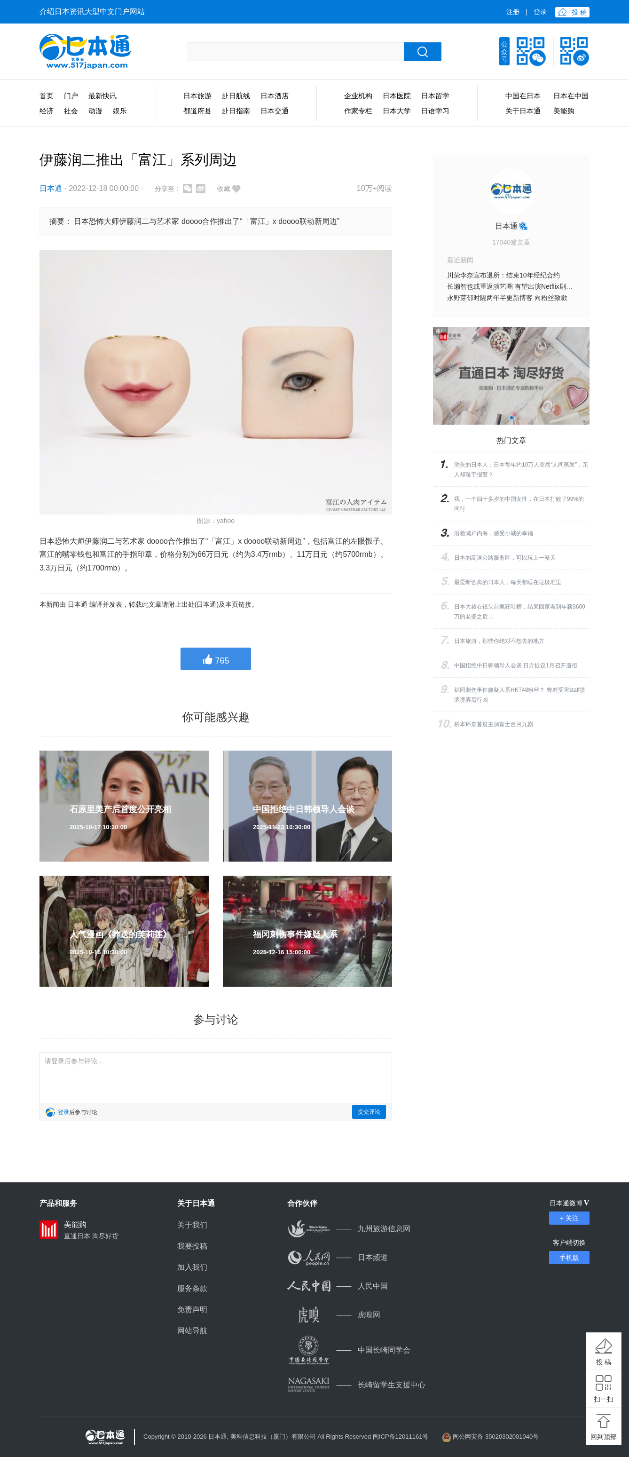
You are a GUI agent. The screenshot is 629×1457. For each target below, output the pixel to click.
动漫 (95, 111)
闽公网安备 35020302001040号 (496, 1436)
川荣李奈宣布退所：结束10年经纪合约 (503, 275)
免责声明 (192, 1310)
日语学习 (435, 111)
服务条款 (192, 1288)
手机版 (569, 1257)
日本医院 (397, 96)
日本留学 (435, 96)
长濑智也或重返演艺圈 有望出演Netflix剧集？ (513, 286)
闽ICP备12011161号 (401, 1436)
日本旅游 (197, 96)
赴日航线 (236, 96)
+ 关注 (569, 1218)
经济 (46, 111)
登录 (540, 12)
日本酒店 (274, 96)
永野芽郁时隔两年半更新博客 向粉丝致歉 (507, 297)
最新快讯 (102, 96)
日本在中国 (571, 96)
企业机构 (358, 96)
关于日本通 (523, 111)
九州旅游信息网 (348, 1229)
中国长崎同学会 (348, 1350)
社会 (71, 111)
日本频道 (337, 1257)
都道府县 (197, 111)
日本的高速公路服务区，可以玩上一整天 (505, 557)
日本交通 (274, 111)
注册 (512, 12)
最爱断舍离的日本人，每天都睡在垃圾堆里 (507, 582)
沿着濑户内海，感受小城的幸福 (493, 533)
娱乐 (120, 111)
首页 (46, 96)
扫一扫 (603, 1399)
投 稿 (603, 1362)
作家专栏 (358, 111)
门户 (71, 96)
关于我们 (192, 1225)
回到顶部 (603, 1437)
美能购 (563, 111)
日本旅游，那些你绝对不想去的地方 (499, 641)
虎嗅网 (333, 1315)
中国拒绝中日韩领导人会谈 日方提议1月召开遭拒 (515, 665)
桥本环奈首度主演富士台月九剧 (493, 724)
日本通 (50, 188)
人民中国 (337, 1286)
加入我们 (192, 1267)
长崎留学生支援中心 (356, 1385)
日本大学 (397, 111)
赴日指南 (236, 111)
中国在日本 (523, 96)
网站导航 (192, 1331)
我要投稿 (192, 1246)
